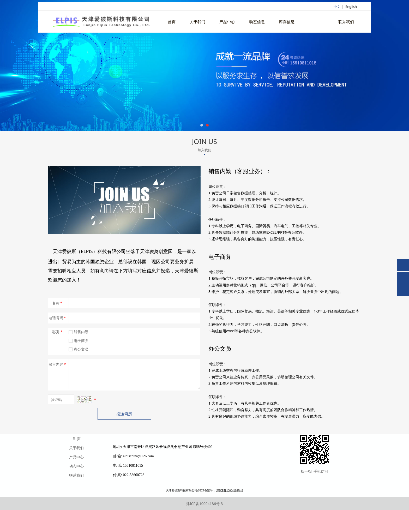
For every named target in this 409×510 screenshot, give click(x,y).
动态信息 (257, 22)
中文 (337, 7)
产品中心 (227, 22)
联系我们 (346, 22)
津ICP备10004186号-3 (204, 503)
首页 (172, 22)
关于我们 (197, 22)
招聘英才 (316, 22)
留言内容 (58, 364)
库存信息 (286, 22)
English (351, 7)
